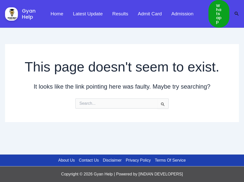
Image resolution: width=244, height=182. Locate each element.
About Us (66, 160)
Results (120, 13)
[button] (218, 14)
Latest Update (88, 13)
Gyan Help (29, 13)
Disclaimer (112, 160)
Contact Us (89, 160)
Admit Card (150, 13)
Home (56, 13)
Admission (182, 13)
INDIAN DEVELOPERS (161, 174)
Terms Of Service (170, 160)
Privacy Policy (138, 160)
